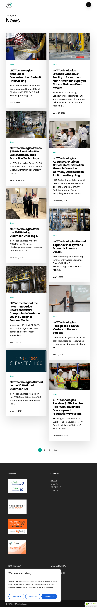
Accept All (49, 596)
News (12, 65)
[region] (33, 585)
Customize (16, 596)
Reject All (33, 596)
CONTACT (56, 490)
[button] (88, 4)
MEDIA (54, 484)
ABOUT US (56, 487)
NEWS (54, 480)
